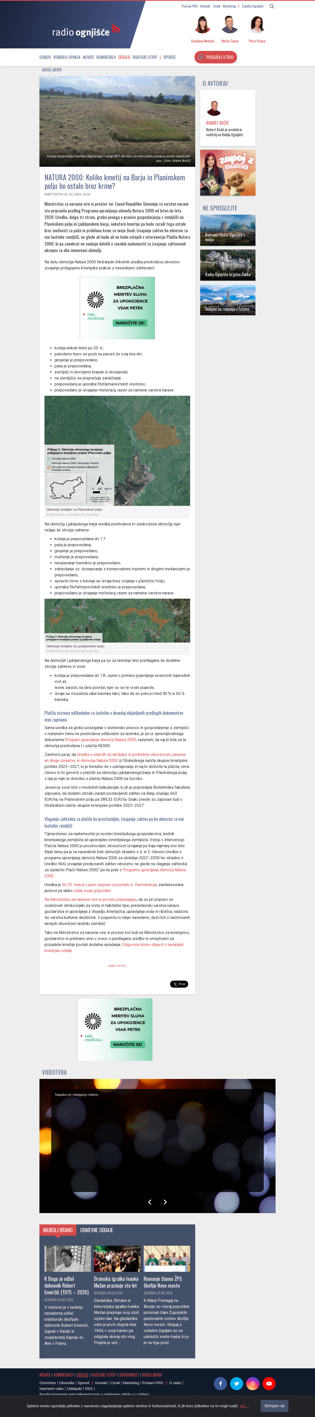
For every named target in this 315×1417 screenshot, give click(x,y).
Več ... (244, 1406)
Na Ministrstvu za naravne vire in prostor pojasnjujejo (90, 899)
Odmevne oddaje (96, 1230)
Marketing (229, 6)
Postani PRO (190, 6)
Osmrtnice (47, 1383)
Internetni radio (51, 1389)
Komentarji (106, 57)
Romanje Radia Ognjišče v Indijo (225, 237)
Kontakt (205, 6)
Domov (45, 57)
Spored (169, 57)
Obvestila (66, 1383)
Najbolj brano (58, 1230)
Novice (88, 57)
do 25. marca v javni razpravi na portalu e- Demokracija (109, 884)
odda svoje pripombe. (92, 890)
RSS (89, 1389)
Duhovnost (129, 1375)
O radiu (175, 1383)
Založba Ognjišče (253, 6)
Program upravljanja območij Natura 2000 (100, 739)
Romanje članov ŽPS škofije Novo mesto (163, 1282)
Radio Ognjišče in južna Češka (227, 274)
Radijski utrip (145, 57)
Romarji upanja (67, 57)
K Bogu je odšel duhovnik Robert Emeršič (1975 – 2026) (66, 1285)
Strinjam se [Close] (275, 1406)
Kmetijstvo (53, 194)
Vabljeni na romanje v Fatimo (227, 309)
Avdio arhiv (52, 70)
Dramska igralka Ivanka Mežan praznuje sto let (116, 1282)
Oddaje (124, 57)
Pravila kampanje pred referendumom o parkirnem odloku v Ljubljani (94, 1394)
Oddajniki (74, 1389)
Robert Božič (217, 123)
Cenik (216, 6)
